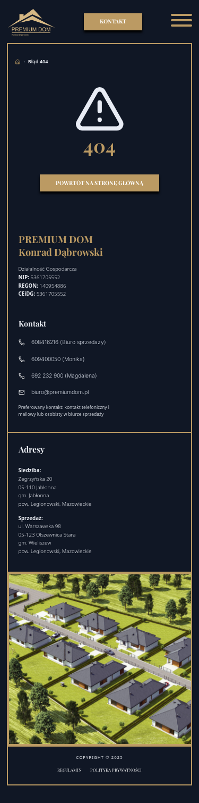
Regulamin (69, 770)
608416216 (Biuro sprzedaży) (63, 342)
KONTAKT (113, 21)
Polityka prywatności (116, 770)
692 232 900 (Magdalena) (58, 375)
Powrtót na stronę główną (99, 183)
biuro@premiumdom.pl (54, 392)
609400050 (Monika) (52, 359)
